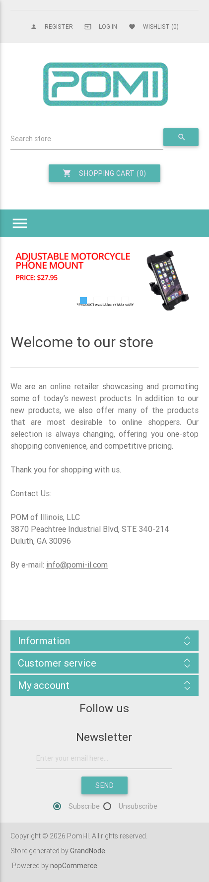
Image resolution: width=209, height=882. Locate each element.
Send (104, 785)
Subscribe (84, 806)
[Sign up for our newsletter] (104, 758)
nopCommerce (73, 865)
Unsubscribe (138, 806)
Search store (30, 138)
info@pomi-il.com (77, 565)
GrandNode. (88, 850)
